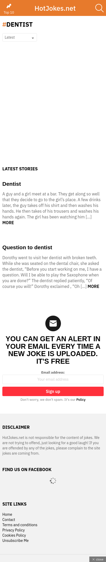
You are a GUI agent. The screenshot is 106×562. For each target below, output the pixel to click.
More (8, 222)
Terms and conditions (20, 525)
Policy (81, 399)
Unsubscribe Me (15, 540)
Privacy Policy (13, 530)
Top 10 (9, 8)
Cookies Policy (14, 535)
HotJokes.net (55, 8)
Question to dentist (27, 247)
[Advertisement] (53, 110)
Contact (8, 520)
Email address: (53, 377)
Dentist (11, 184)
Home (7, 514)
